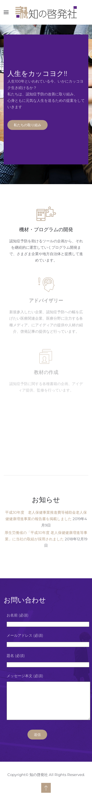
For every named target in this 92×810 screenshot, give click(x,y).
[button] (6, 12)
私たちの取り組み (27, 125)
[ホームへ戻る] (46, 12)
